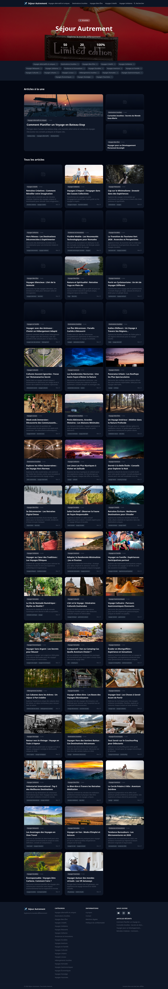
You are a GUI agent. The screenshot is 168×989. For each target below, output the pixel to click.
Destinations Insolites (79, 3)
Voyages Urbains (51, 73)
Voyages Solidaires (125, 3)
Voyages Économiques (65, 77)
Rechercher (139, 3)
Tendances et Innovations (74, 68)
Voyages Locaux (69, 73)
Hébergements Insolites (89, 73)
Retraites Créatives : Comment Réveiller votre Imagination (127, 931)
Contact (88, 916)
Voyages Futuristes (104, 77)
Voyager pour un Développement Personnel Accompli (128, 928)
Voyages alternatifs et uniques (59, 3)
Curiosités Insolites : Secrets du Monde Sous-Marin (130, 925)
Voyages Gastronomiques (132, 73)
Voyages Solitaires (53, 68)
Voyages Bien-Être (96, 3)
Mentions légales (92, 919)
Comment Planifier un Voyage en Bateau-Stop (128, 922)
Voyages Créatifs (111, 3)
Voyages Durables (96, 68)
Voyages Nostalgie (85, 77)
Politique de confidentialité (95, 923)
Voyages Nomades (110, 73)
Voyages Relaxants (34, 68)
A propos (89, 912)
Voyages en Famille (134, 68)
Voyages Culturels (33, 73)
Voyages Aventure (114, 68)
